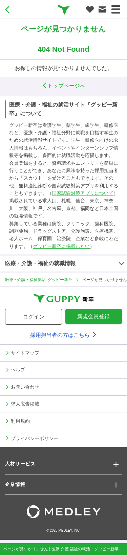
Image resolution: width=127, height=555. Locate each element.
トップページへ (63, 86)
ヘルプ (18, 369)
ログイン (33, 317)
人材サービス (20, 463)
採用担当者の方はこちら (63, 335)
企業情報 (15, 484)
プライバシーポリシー (34, 438)
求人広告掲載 (25, 403)
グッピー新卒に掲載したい (61, 246)
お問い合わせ (25, 386)
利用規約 (20, 420)
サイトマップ (25, 352)
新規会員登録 (93, 316)
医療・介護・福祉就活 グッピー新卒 (38, 279)
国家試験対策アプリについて (82, 193)
